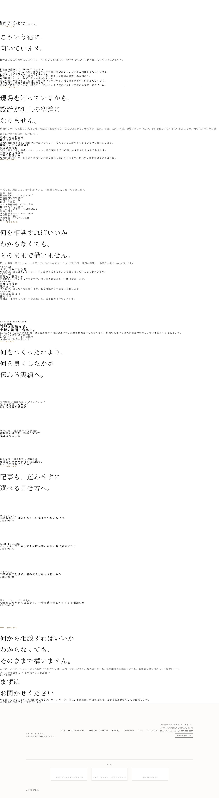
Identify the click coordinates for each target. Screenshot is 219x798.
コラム (174, 5)
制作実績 (131, 5)
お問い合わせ (152, 730)
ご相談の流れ (160, 5)
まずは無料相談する (196, 5)
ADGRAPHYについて (98, 5)
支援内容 (144, 5)
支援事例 (118, 5)
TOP (81, 5)
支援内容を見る (33, 702)
